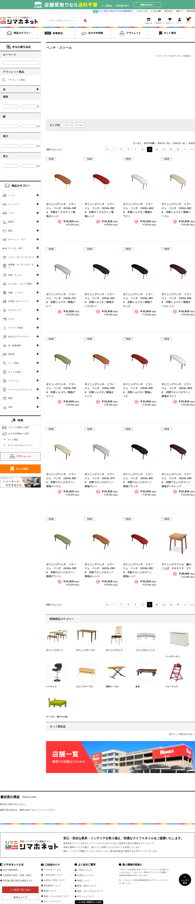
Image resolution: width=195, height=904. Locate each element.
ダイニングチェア (114, 650)
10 (156, 149)
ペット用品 (13, 363)
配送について (50, 891)
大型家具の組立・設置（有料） (18, 875)
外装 (10, 407)
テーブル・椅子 (15, 248)
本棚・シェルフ (15, 292)
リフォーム (13, 380)
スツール (78, 125)
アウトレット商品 (14, 80)
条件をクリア (20, 897)
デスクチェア (14, 310)
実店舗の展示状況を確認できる (18, 880)
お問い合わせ (168, 11)
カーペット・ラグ (16, 239)
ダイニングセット (54, 650)
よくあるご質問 (156, 11)
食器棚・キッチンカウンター (21, 266)
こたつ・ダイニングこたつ (21, 257)
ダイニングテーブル (85, 650)
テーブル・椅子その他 (56, 717)
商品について (83, 880)
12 (171, 149)
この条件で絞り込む (20, 889)
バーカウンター (172, 656)
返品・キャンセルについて (56, 896)
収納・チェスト (15, 275)
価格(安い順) (164, 143)
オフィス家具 (14, 372)
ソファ (11, 213)
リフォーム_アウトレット (20, 389)
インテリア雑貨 (15, 328)
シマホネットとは (141, 11)
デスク (11, 319)
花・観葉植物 (14, 345)
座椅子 (11, 222)
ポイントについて (52, 901)
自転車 (11, 354)
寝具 (10, 230)
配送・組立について (86, 885)
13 (178, 149)
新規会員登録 (190, 11)
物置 (10, 398)
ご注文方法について (53, 875)
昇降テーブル (112, 686)
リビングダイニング (145, 650)
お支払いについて (85, 875)
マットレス (13, 204)
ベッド (11, 195)
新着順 (192, 143)
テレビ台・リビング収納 (20, 284)
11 (164, 149)
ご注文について (84, 870)
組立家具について (52, 885)
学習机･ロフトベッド (18, 301)
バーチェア (51, 686)
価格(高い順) (179, 143)
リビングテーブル (84, 686)
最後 (192, 149)
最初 (107, 149)
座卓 (137, 686)
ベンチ (65, 125)
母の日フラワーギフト (18, 336)
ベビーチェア (171, 686)
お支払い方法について (54, 880)
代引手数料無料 (10, 870)
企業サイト (179, 11)
